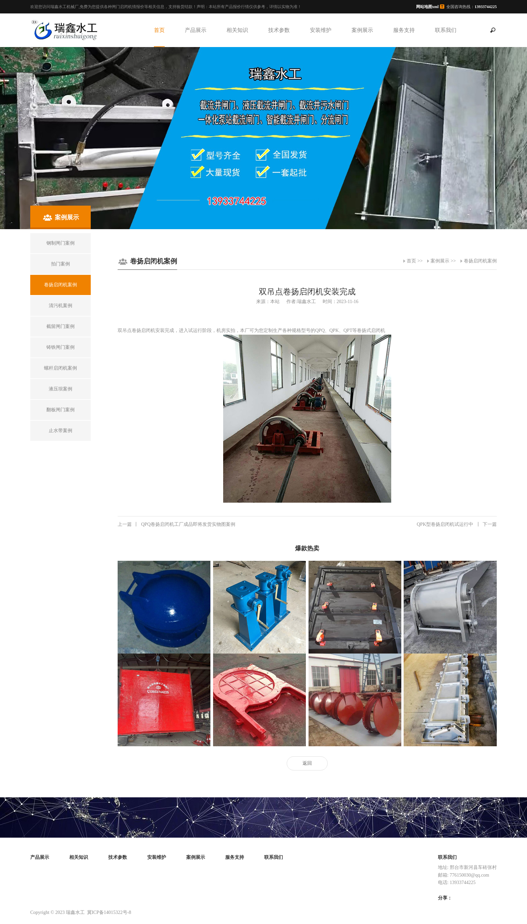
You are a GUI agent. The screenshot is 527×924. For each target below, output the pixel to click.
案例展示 (362, 30)
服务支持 (404, 30)
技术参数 (279, 30)
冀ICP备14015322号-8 (109, 912)
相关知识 (237, 30)
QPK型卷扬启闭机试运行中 (457, 524)
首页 (159, 30)
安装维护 (320, 30)
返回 (307, 763)
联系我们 (445, 30)
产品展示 (195, 30)
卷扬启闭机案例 (480, 260)
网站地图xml (427, 6)
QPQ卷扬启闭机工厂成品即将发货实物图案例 (176, 524)
